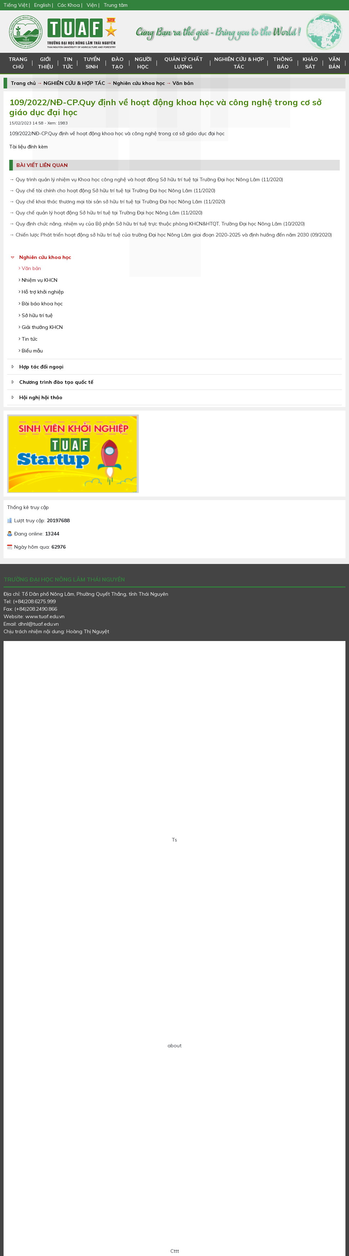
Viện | (93, 5)
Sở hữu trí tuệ (36, 315)
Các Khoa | (69, 5)
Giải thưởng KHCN (41, 327)
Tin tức (28, 339)
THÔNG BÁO (283, 63)
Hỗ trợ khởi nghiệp (41, 292)
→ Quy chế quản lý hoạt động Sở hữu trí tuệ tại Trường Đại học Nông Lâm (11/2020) (105, 212)
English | (43, 5)
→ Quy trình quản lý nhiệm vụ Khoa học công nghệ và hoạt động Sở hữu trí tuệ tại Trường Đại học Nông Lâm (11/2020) (146, 179)
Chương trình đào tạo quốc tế (56, 382)
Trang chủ (23, 83)
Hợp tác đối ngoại (41, 366)
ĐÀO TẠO (117, 63)
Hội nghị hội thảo (40, 397)
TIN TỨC (67, 63)
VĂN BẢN (334, 63)
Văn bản (183, 83)
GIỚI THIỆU (45, 63)
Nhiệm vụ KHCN (38, 280)
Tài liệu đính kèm (28, 146)
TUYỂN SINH (91, 63)
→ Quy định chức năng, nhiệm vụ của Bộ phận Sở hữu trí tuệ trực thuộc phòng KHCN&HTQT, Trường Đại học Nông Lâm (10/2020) (157, 223)
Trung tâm (116, 5)
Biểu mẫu (31, 350)
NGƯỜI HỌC (142, 63)
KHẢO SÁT (311, 63)
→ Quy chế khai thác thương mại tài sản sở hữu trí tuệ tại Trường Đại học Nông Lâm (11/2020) (117, 201)
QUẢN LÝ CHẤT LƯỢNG (183, 63)
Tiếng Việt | (17, 5)
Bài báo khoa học (41, 303)
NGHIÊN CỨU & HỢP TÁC (239, 63)
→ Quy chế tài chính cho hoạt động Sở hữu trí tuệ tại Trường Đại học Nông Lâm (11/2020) (112, 190)
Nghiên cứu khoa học (139, 83)
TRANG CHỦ (17, 63)
